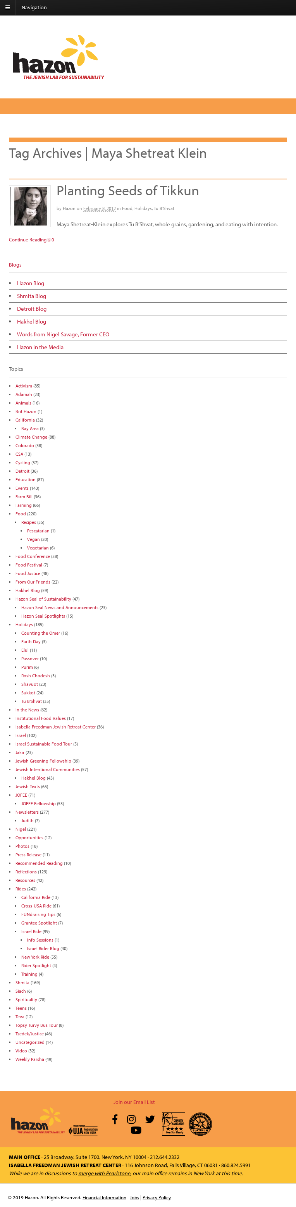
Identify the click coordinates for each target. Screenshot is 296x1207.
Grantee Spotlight (39, 923)
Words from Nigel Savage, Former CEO (63, 334)
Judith (27, 820)
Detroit (22, 471)
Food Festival (28, 565)
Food (127, 208)
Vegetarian (38, 548)
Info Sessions (40, 940)
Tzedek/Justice (29, 1034)
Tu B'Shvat (31, 701)
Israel (20, 735)
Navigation (34, 7)
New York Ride (35, 957)
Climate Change (31, 437)
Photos (22, 846)
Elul (25, 650)
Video (21, 1051)
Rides (20, 889)
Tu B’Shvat (164, 208)
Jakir (19, 752)
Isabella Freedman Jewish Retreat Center (55, 727)
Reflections (26, 872)
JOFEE (21, 795)
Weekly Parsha (29, 1059)
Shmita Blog (31, 296)
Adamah (23, 394)
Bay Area (30, 428)
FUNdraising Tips (38, 914)
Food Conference (32, 556)
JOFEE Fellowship (38, 803)
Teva (19, 1016)
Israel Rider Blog (43, 948)
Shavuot (29, 684)
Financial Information (104, 1197)
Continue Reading (27, 239)
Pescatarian (38, 531)
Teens (21, 1008)
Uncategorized (30, 1042)
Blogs (15, 264)
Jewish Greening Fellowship (43, 761)
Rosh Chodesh (35, 675)
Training (29, 974)
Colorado (24, 445)
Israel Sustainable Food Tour (43, 744)
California (25, 420)
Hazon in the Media (40, 347)
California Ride (35, 897)
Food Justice (27, 573)
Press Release (28, 854)
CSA (19, 454)
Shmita (22, 982)
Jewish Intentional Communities (47, 769)
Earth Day (31, 641)
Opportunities (29, 837)
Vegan (33, 539)
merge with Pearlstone (104, 1173)
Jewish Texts (27, 786)
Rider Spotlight (36, 965)
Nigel (20, 829)
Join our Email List (134, 1102)
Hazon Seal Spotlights (43, 616)
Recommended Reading (39, 863)
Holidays (143, 208)
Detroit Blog (31, 308)
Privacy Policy (157, 1197)
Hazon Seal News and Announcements (59, 607)
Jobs (134, 1197)
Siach (20, 991)
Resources (25, 880)
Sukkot (28, 693)
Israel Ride (31, 931)
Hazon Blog (30, 283)
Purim (27, 667)
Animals (23, 403)
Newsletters (27, 812)
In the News (27, 710)
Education (25, 479)
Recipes (28, 522)
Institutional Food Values (40, 718)
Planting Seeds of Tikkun (128, 190)
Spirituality (26, 999)
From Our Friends (32, 582)
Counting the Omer (40, 633)
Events (22, 488)
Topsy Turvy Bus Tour (36, 1025)
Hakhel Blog (31, 321)
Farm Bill (24, 496)
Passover (30, 658)
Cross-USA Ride (36, 906)
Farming (23, 505)
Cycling (22, 462)
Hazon (69, 208)
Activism (23, 386)
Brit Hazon (25, 411)
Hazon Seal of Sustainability (43, 599)
